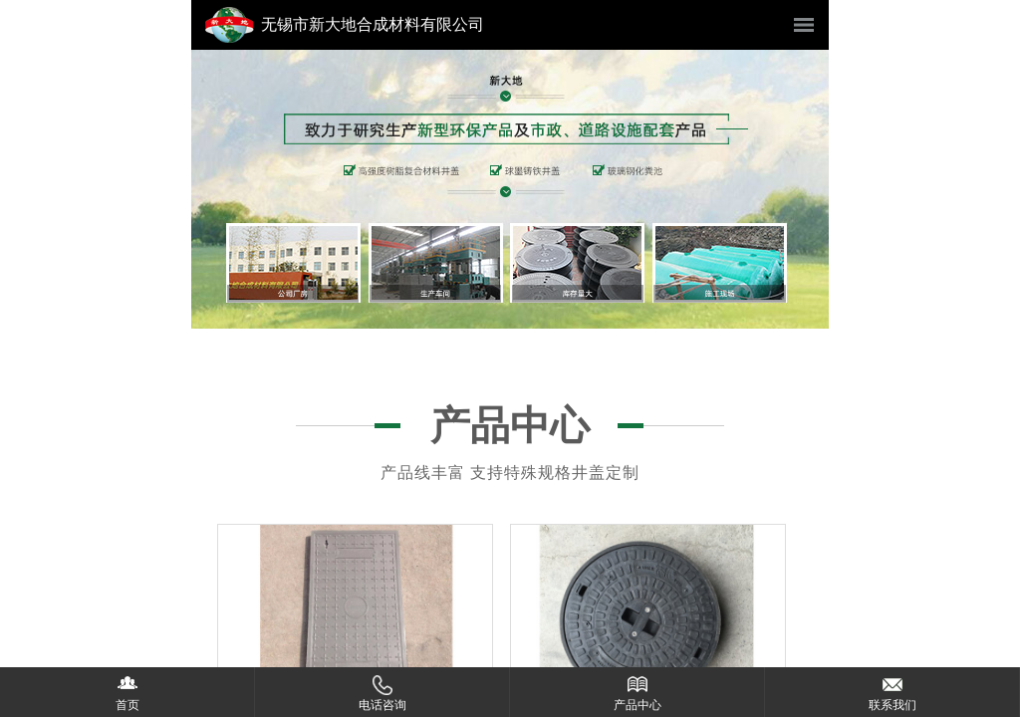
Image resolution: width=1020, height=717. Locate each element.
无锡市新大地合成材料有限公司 (372, 24)
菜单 (804, 25)
